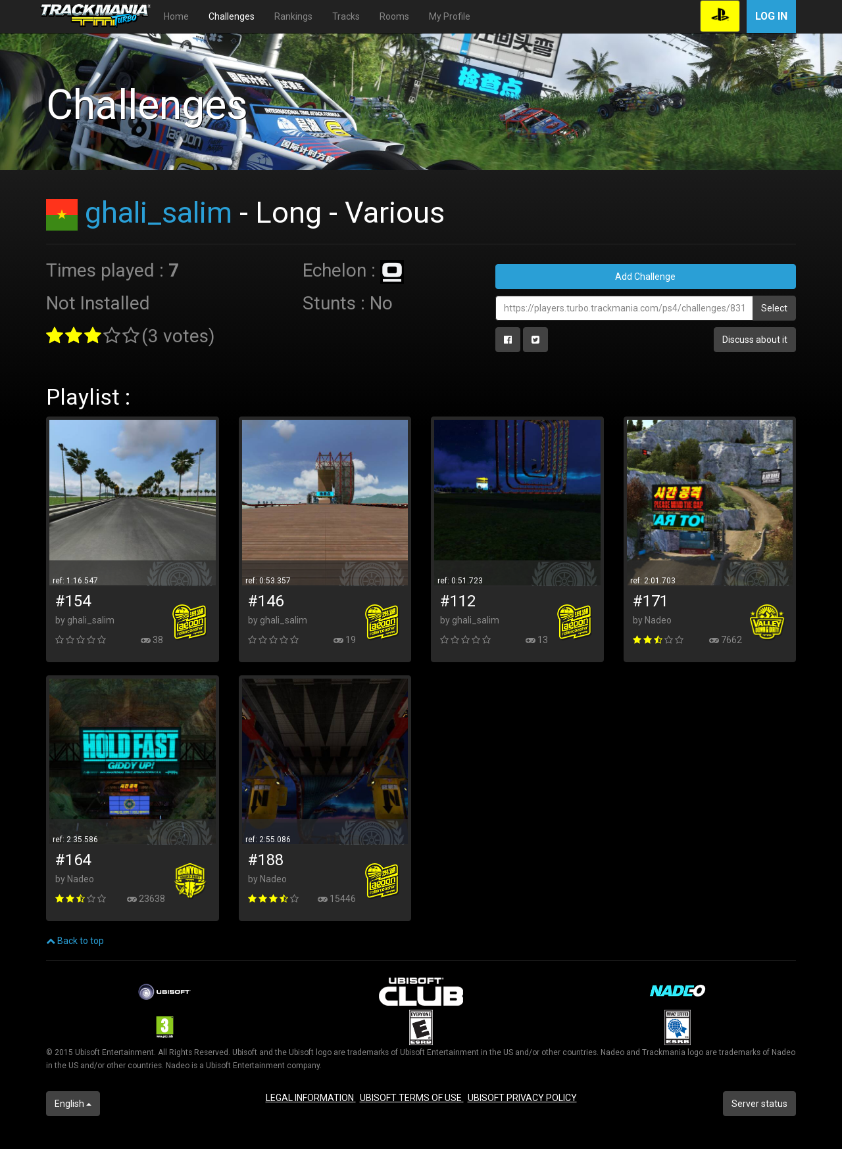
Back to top (75, 940)
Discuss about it (754, 339)
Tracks (346, 16)
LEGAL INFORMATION (311, 1098)
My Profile (449, 16)
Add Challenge (645, 276)
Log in (771, 16)
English (73, 1103)
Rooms (394, 16)
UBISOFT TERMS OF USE (412, 1098)
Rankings (293, 16)
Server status (759, 1103)
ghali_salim (158, 212)
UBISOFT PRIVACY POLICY (522, 1098)
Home (176, 16)
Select (774, 308)
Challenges (232, 16)
